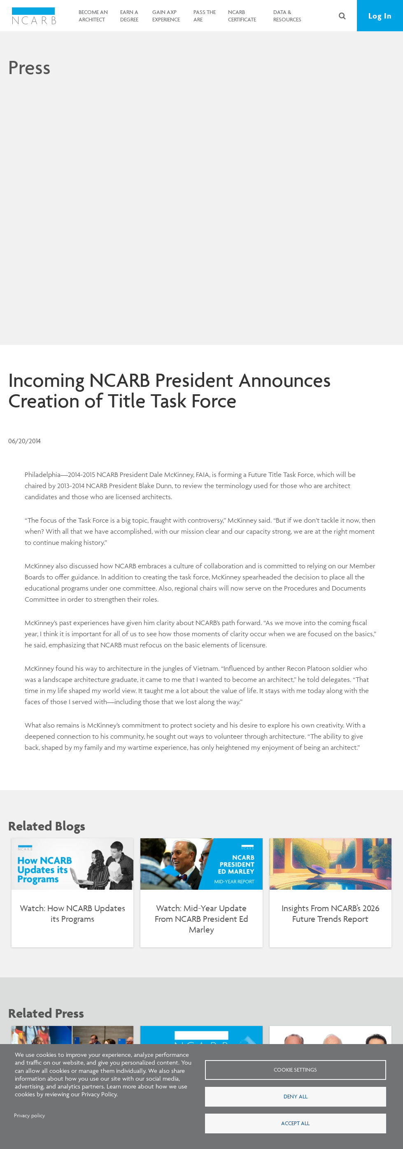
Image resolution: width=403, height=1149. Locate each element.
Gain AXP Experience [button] (166, 16)
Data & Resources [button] (287, 16)
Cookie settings (295, 1069)
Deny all (295, 1096)
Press (29, 67)
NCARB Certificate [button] (242, 16)
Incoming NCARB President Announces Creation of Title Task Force (169, 390)
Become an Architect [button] (93, 16)
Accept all (295, 1123)
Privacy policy (29, 1115)
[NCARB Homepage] (34, 16)
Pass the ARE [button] (204, 16)
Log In (379, 16)
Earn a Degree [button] (129, 16)
